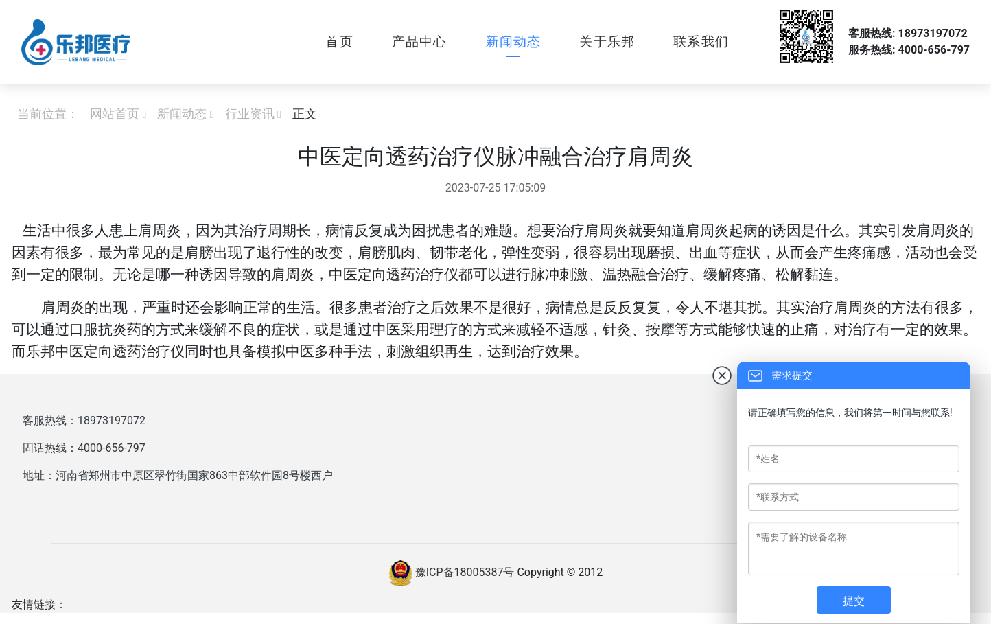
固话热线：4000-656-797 (84, 447)
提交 (854, 601)
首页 (339, 41)
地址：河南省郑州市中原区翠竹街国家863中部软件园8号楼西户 (178, 475)
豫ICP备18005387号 (465, 572)
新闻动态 (513, 41)
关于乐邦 (607, 41)
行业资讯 (250, 113)
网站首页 (114, 113)
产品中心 (419, 41)
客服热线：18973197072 (84, 420)
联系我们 (701, 41)
